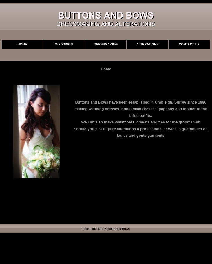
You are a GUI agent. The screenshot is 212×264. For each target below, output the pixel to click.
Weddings (64, 44)
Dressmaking (106, 44)
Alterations (147, 44)
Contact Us (189, 44)
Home (22, 44)
